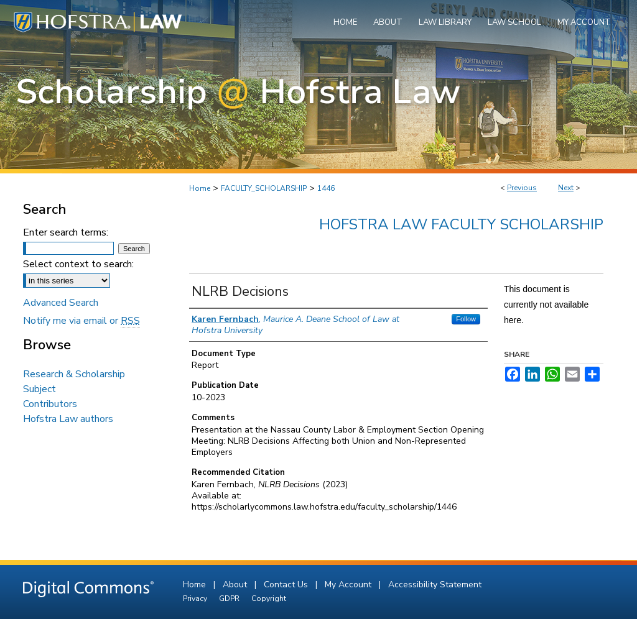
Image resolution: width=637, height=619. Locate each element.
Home (199, 188)
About (236, 584)
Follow (466, 319)
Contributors (50, 404)
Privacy (196, 598)
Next (566, 188)
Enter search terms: (65, 232)
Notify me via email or (81, 321)
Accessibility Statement (434, 584)
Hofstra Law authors (68, 419)
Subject (39, 389)
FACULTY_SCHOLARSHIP (264, 188)
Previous (522, 188)
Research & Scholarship (74, 374)
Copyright (268, 598)
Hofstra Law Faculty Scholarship (461, 224)
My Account (349, 584)
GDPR (230, 598)
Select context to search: (78, 264)
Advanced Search (60, 303)
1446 (326, 188)
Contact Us (287, 584)
